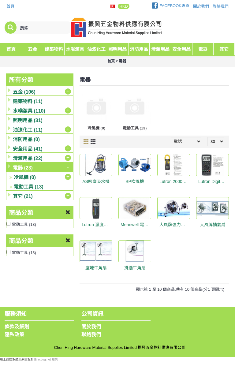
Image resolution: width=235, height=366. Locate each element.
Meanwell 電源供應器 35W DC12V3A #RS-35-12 (136, 224)
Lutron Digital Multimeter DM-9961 (213, 181)
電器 (122, 61)
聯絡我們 (91, 334)
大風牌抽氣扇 (213, 224)
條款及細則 (17, 326)
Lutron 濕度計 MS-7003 (97, 224)
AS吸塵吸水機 (96, 181)
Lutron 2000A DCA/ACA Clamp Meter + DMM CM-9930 (174, 181)
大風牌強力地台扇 (174, 224)
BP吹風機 (134, 181)
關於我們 (91, 326)
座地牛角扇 (96, 267)
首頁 (111, 61)
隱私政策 (14, 334)
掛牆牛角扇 (135, 267)
